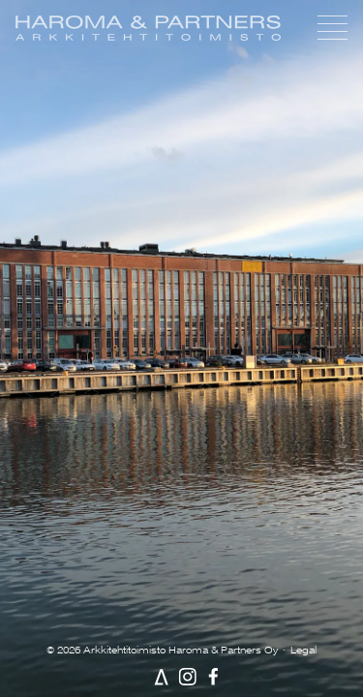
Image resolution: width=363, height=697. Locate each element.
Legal (303, 650)
